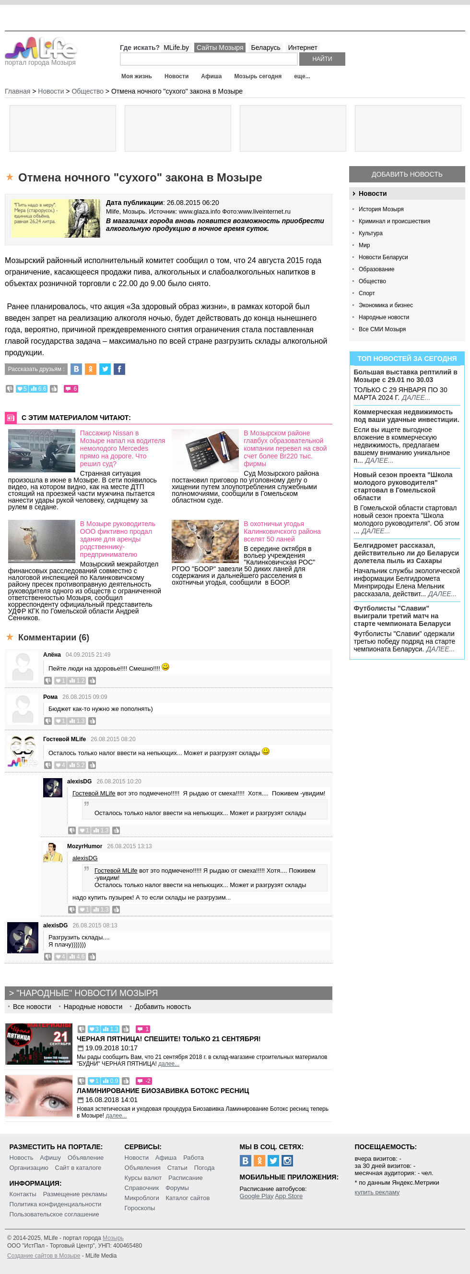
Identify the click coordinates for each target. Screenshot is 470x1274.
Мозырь (113, 1238)
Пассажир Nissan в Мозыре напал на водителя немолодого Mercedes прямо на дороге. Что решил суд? (122, 448)
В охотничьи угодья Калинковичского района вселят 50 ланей (282, 531)
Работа (193, 1157)
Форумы (177, 1187)
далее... (416, 397)
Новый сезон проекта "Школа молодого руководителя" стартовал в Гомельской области (403, 486)
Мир (364, 245)
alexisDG (79, 781)
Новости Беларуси (383, 257)
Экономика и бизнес (386, 305)
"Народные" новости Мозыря (87, 993)
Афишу (50, 1157)
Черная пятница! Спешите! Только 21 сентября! (169, 1039)
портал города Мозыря (41, 59)
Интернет (302, 47)
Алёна (52, 654)
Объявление (86, 1157)
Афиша (211, 76)
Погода (204, 1167)
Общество (372, 281)
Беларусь (265, 47)
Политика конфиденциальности (56, 1204)
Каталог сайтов (188, 1198)
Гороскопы (140, 1208)
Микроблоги (142, 1198)
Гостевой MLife (64, 739)
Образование (376, 269)
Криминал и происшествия (394, 221)
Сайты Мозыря (220, 47)
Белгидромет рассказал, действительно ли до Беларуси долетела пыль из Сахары (406, 553)
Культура (371, 233)
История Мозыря (381, 209)
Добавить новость (407, 174)
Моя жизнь (136, 76)
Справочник (142, 1187)
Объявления (143, 1167)
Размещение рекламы (75, 1194)
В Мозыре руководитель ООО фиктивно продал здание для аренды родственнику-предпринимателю (117, 539)
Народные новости (384, 317)
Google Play (257, 1196)
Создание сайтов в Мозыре (43, 1255)
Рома (50, 697)
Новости (176, 76)
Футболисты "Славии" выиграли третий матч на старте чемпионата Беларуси (402, 615)
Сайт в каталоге (78, 1167)
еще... (302, 76)
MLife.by (176, 47)
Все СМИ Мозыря (382, 329)
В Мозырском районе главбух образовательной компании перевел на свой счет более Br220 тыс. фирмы (285, 448)
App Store (289, 1196)
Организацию (29, 1167)
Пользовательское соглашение (54, 1214)
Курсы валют (143, 1177)
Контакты (23, 1194)
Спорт (367, 293)
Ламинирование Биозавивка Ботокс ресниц (163, 1090)
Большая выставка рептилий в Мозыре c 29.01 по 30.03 (406, 376)
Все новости (32, 1006)
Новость (22, 1157)
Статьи (177, 1167)
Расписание (185, 1177)
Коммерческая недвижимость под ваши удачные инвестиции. (406, 415)
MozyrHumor (84, 846)
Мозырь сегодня (258, 76)
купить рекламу (377, 1192)
